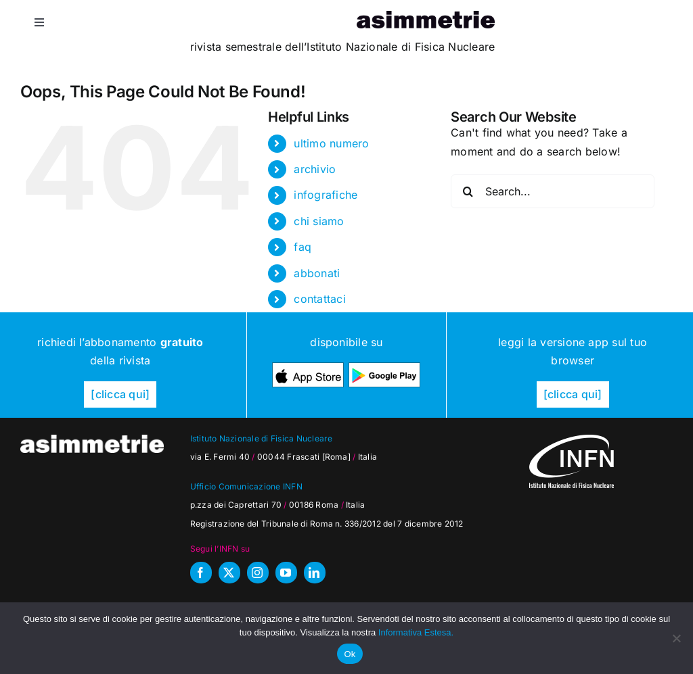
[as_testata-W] (92, 440)
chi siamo (319, 221)
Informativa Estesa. (415, 632)
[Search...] (552, 191)
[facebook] (201, 572)
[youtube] (286, 572)
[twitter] (229, 572)
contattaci (319, 299)
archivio (315, 169)
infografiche (325, 194)
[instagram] (258, 572)
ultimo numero (331, 143)
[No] (676, 638)
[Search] (468, 191)
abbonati (317, 273)
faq (302, 247)
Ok (349, 654)
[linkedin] (315, 572)
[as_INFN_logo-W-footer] (571, 440)
